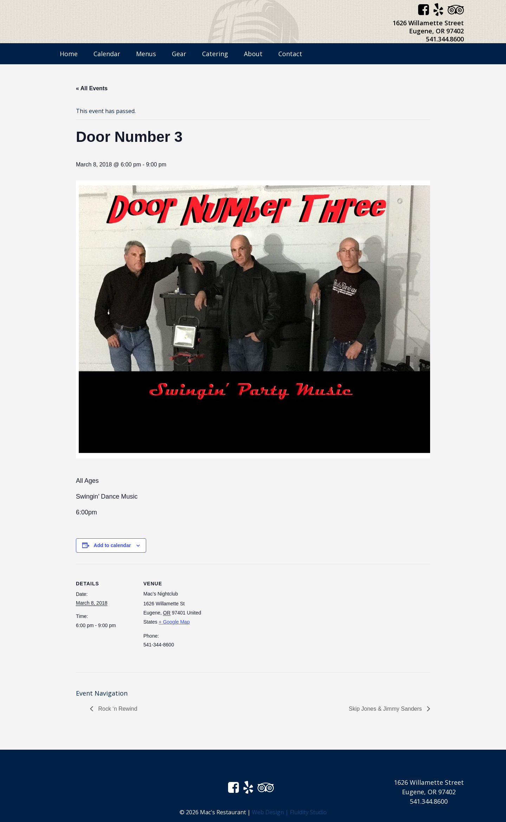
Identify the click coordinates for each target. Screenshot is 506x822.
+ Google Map (174, 622)
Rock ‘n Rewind (117, 709)
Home (69, 54)
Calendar (106, 54)
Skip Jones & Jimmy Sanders (386, 709)
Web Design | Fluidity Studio (289, 812)
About (253, 54)
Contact (290, 54)
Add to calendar (112, 545)
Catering (215, 54)
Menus (146, 54)
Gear (179, 54)
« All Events (92, 88)
